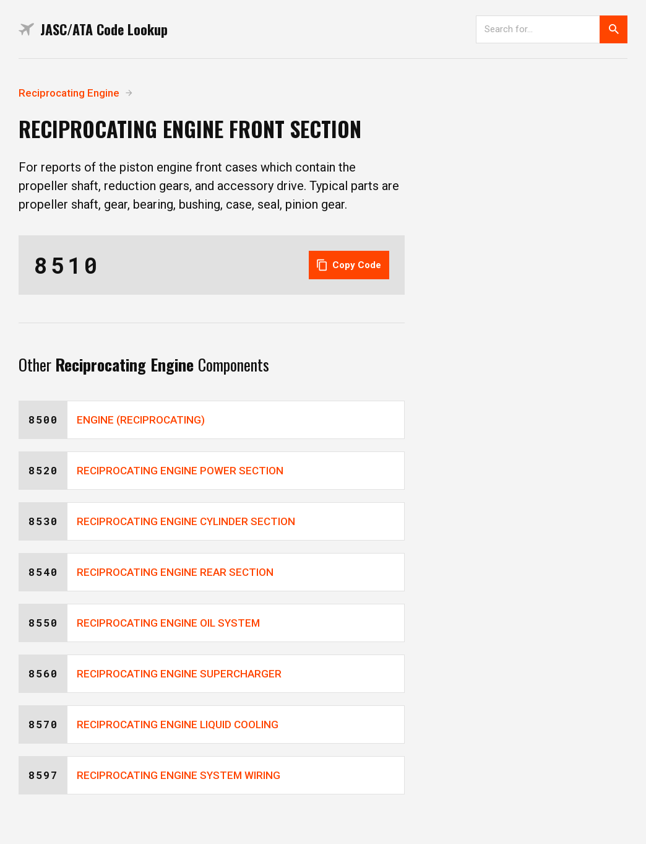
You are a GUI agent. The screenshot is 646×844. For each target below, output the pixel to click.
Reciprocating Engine (69, 93)
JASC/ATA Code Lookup (93, 29)
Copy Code (349, 265)
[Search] (538, 29)
